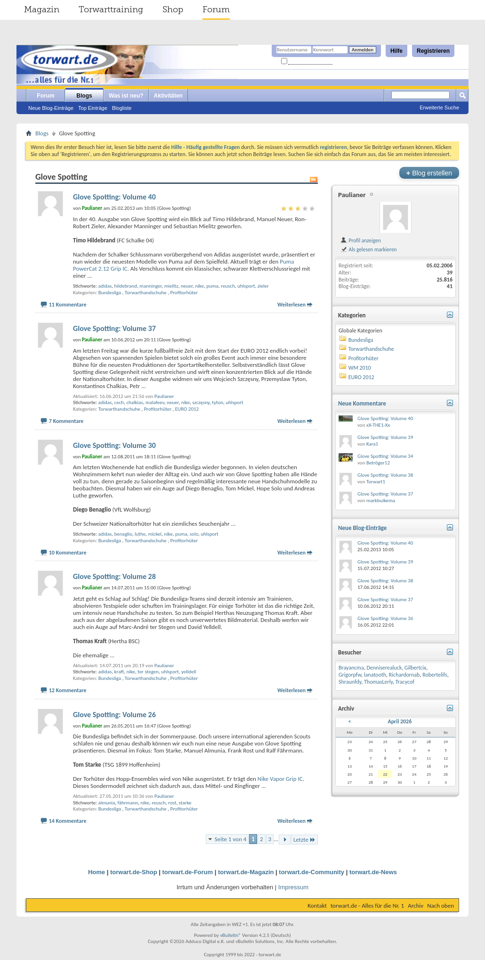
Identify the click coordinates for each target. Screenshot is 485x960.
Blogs (84, 95)
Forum (216, 9)
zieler (263, 286)
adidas (105, 286)
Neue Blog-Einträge (50, 108)
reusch (228, 286)
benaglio (123, 534)
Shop (172, 9)
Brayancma (351, 667)
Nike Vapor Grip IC (280, 778)
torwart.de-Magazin (246, 872)
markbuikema (380, 500)
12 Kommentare (68, 690)
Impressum (293, 887)
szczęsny (201, 402)
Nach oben (440, 905)
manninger (150, 286)
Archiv (415, 905)
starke (185, 803)
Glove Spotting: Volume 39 (385, 437)
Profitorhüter (184, 293)
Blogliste (122, 108)
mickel (155, 534)
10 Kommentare (68, 552)
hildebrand (125, 286)
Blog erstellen (429, 173)
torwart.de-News (373, 872)
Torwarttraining (111, 9)
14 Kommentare (68, 821)
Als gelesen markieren (368, 249)
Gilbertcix (415, 667)
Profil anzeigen (360, 240)
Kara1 (372, 444)
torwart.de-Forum (187, 872)
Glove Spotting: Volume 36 (385, 618)
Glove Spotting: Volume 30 (114, 445)
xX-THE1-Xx (378, 425)
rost (172, 803)
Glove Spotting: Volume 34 (385, 456)
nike (199, 286)
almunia (106, 803)
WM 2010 (359, 367)
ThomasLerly (378, 682)
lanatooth (375, 674)
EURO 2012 (187, 409)
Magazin (41, 9)
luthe (140, 534)
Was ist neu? (126, 95)
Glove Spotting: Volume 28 (114, 576)
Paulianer (164, 396)
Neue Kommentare (362, 403)
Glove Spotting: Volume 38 (385, 475)
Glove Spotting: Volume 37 (114, 328)
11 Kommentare (68, 304)
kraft (119, 672)
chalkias (134, 402)
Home (96, 872)
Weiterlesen (291, 304)
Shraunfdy (350, 682)
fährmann (128, 803)
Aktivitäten (168, 95)
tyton (217, 402)
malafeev (155, 402)
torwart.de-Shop (133, 872)
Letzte (304, 839)
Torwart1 (375, 482)
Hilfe (396, 51)
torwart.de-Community (311, 872)
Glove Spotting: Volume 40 (114, 196)
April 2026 (400, 721)
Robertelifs (434, 674)
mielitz (171, 286)
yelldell (188, 672)
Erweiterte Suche (439, 107)
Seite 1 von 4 (231, 839)
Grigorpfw (350, 674)
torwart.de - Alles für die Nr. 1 (367, 905)
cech (119, 402)
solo (194, 534)
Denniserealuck (384, 667)
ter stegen (148, 672)
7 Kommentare (66, 421)
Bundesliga (109, 293)
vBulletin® (230, 935)
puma (212, 286)
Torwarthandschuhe (146, 293)
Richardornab (404, 674)
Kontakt (317, 905)
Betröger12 (378, 463)
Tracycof (405, 682)
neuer (187, 286)
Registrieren (433, 51)
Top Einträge (92, 108)
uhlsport (246, 286)
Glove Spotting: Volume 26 (114, 714)
